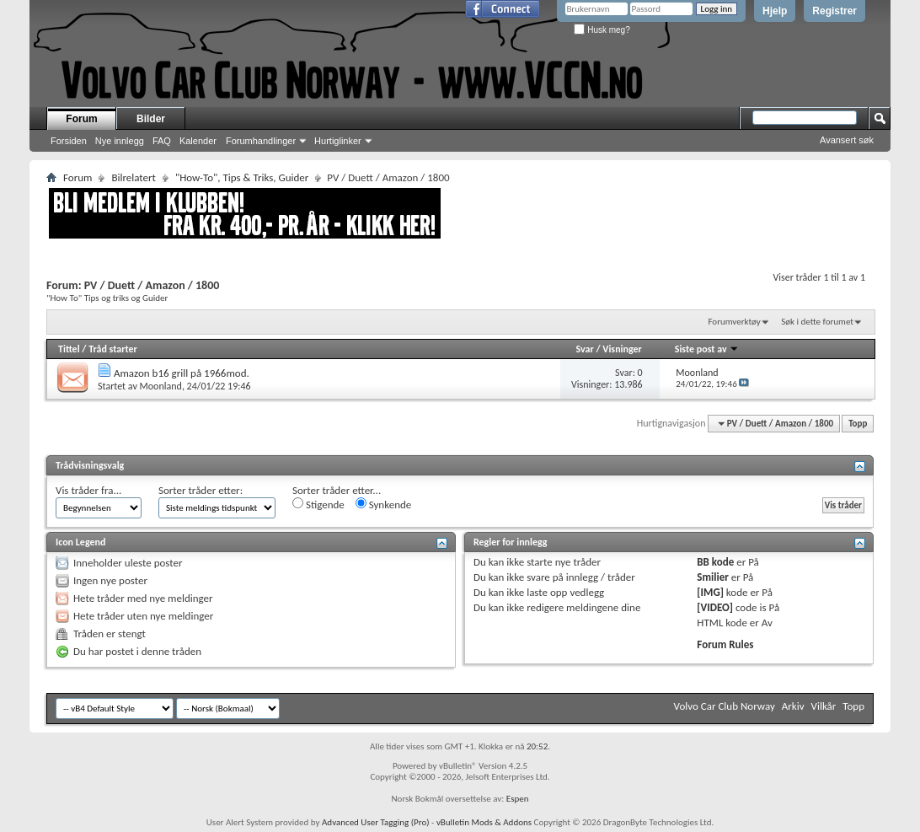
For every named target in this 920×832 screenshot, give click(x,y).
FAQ (161, 141)
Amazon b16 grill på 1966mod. (181, 373)
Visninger (622, 349)
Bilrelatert (133, 177)
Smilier (712, 577)
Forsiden (69, 141)
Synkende (384, 504)
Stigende (318, 504)
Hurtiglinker (337, 141)
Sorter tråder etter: (200, 490)
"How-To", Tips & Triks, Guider (241, 177)
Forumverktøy (734, 321)
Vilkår (824, 706)
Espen (517, 798)
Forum (81, 119)
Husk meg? (601, 30)
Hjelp (774, 11)
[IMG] (710, 592)
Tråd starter (112, 349)
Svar (584, 349)
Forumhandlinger (261, 141)
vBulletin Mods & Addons (484, 822)
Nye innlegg (119, 141)
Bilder (150, 119)
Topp (857, 423)
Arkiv (793, 706)
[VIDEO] (715, 607)
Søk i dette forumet (817, 321)
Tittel (69, 349)
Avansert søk (847, 140)
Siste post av (707, 349)
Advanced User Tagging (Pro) (376, 822)
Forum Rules (725, 644)
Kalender (198, 141)
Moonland (161, 386)
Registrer (834, 11)
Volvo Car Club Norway (724, 706)
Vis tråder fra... (88, 490)
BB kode (715, 562)
